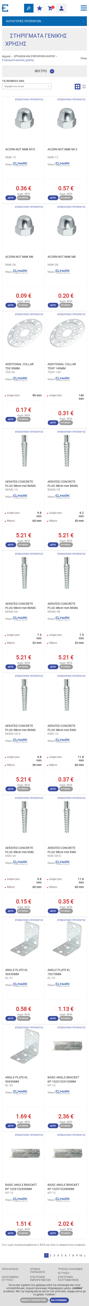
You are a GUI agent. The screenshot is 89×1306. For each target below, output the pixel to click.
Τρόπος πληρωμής (70, 1269)
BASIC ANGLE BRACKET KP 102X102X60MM (21, 1187)
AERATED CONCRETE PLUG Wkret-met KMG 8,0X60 (62, 850)
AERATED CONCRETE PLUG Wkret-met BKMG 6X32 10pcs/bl (20, 606)
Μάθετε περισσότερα (33, 1300)
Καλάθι (49, 8)
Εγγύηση (63, 1273)
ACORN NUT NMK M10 (20, 149)
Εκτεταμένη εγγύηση (10, 1279)
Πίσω (84, 58)
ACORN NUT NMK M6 (19, 256)
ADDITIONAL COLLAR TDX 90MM (19, 366)
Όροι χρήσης (10, 1269)
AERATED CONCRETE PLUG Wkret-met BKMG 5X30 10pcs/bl (63, 484)
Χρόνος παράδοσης (37, 1271)
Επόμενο (84, 1256)
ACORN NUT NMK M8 (62, 256)
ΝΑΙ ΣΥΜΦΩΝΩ (58, 1300)
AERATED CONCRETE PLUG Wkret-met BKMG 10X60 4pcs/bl (20, 484)
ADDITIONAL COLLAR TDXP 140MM (62, 366)
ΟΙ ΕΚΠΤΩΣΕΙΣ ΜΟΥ (38, 8)
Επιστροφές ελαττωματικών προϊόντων (68, 1280)
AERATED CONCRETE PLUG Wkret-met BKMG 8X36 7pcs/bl (63, 606)
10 (80, 1255)
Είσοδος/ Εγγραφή (60, 7)
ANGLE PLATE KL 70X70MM (59, 972)
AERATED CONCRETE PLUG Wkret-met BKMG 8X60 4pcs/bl (20, 728)
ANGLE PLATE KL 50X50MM (16, 972)
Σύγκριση (23, 198)
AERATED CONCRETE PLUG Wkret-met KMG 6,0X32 (19, 850)
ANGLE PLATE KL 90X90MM (16, 1079)
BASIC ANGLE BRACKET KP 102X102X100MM (63, 1079)
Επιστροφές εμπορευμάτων (40, 1279)
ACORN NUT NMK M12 (62, 149)
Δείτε (11, 198)
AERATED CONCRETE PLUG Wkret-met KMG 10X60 (62, 728)
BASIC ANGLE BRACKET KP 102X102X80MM (63, 1187)
